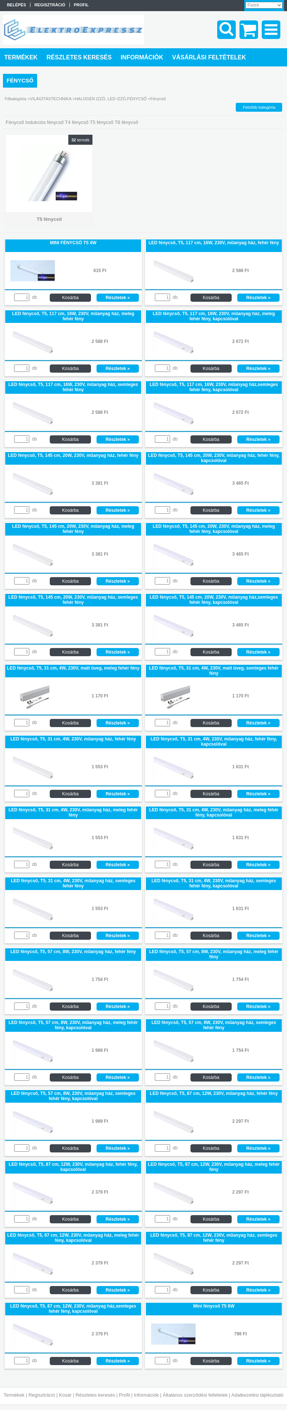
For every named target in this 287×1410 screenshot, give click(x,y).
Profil (124, 1395)
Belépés (16, 5)
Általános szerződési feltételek (195, 1395)
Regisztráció (42, 1395)
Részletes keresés (95, 1395)
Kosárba (70, 297)
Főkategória (15, 98)
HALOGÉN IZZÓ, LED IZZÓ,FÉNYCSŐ (111, 98)
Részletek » (117, 297)
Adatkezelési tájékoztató (257, 1395)
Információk (146, 1395)
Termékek (14, 1395)
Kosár (65, 1395)
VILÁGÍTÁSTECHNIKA (50, 98)
